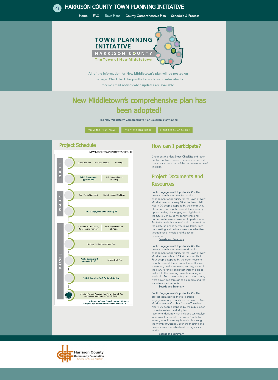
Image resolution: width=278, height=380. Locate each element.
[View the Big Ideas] (138, 130)
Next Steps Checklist (181, 156)
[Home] (57, 8)
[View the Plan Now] (102, 130)
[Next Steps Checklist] (175, 130)
